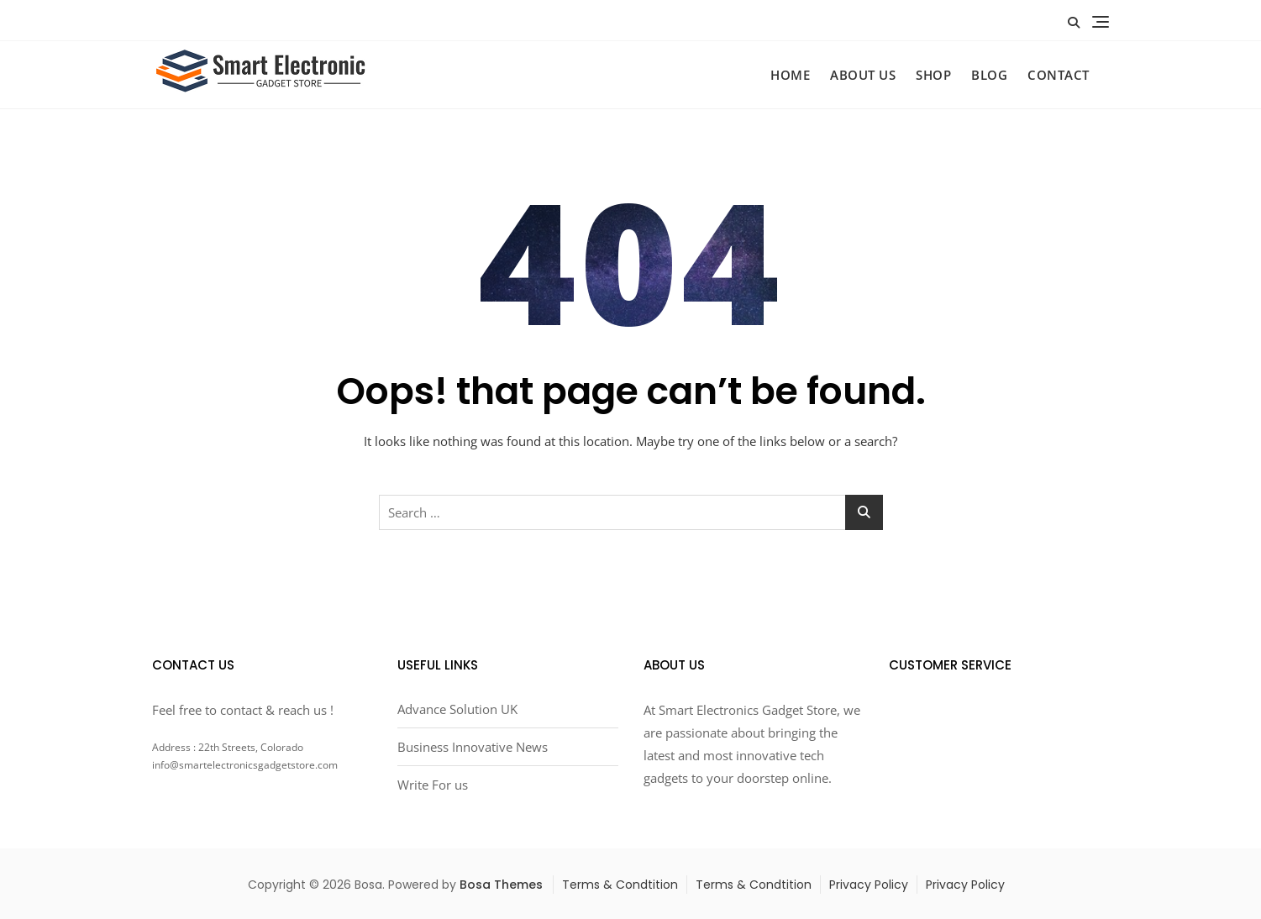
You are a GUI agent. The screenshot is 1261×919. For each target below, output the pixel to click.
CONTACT (1058, 74)
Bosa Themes (501, 884)
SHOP (933, 74)
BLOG (989, 74)
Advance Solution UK (457, 709)
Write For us (432, 784)
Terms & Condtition (620, 884)
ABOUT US (863, 74)
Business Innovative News (472, 746)
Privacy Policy (868, 884)
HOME (790, 74)
